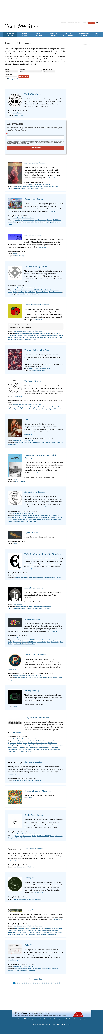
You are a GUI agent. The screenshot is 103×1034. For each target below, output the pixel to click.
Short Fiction (39, 188)
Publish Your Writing (10, 34)
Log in (85, 23)
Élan (26, 419)
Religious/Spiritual (18, 339)
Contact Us (72, 1018)
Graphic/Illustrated (51, 517)
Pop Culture (36, 222)
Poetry (15, 113)
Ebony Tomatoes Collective (36, 304)
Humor (60, 407)
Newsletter (71, 23)
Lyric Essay (21, 292)
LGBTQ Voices (31, 642)
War (37, 294)
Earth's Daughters (32, 94)
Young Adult (12, 445)
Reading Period (47, 69)
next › (35, 979)
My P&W (78, 23)
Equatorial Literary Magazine (37, 791)
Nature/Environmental (15, 188)
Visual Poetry (52, 934)
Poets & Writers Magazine (84, 34)
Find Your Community (39, 34)
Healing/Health (53, 186)
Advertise (39, 1018)
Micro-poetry (12, 409)
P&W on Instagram (97, 27)
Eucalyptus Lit (30, 877)
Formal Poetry (19, 256)
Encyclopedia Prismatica (35, 654)
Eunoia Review (31, 910)
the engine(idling (31, 690)
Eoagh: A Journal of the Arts (37, 717)
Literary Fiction (12, 222)
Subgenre (22, 69)
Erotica (53, 741)
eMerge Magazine (32, 619)
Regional (51, 222)
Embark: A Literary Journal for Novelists (42, 554)
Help (58, 1018)
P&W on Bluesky (94, 27)
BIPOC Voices (34, 333)
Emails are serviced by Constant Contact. (20, 143)
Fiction (19, 113)
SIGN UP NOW (36, 148)
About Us (64, 1018)
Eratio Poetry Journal (33, 815)
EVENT (28, 945)
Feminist (45, 186)
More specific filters (14, 79)
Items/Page (8, 74)
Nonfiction (11, 294)
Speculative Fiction (30, 339)
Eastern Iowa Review (33, 199)
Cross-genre (33, 220)
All (59, 983)
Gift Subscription (30, 1018)
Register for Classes (53, 34)
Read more (50, 178)
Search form (97, 23)
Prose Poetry (19, 115)
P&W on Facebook (91, 27)
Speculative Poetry (30, 522)
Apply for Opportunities (68, 34)
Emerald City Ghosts (33, 588)
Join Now (96, 34)
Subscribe (92, 23)
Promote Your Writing (24, 34)
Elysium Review (31, 532)
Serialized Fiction (39, 749)
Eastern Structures (32, 235)
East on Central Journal (34, 163)
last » (40, 979)
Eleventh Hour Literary (34, 492)
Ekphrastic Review (32, 381)
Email (8, 134)
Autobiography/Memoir (22, 186)
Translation (38, 288)
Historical (55, 407)
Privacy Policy (81, 1018)
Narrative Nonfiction (42, 292)
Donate (63, 23)
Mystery (19, 932)
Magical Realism (30, 292)
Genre (7, 69)
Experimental (42, 220)
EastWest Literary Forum (35, 266)
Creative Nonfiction (44, 184)
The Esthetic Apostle (33, 848)
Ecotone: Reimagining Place (36, 350)
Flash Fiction (57, 220)
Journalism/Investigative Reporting (46, 335)
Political (54, 678)
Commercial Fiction (21, 577)
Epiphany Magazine (33, 762)
